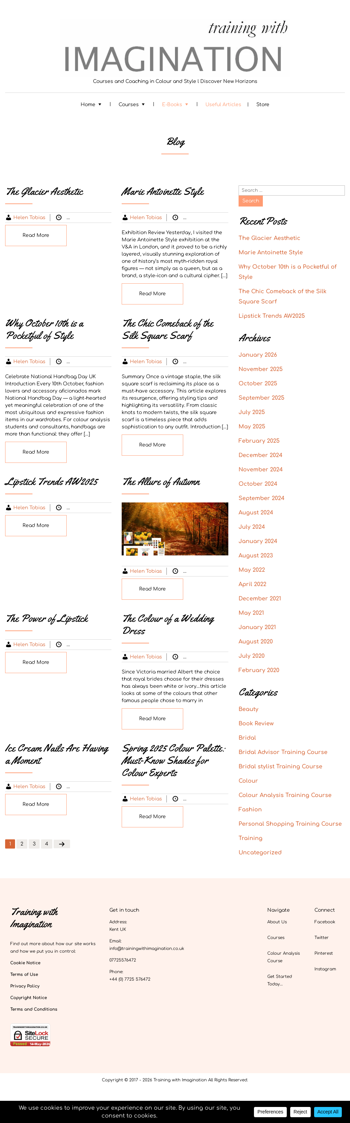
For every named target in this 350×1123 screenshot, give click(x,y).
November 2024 (261, 470)
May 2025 (252, 427)
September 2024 (261, 498)
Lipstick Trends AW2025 (272, 316)
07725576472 (122, 960)
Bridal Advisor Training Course (283, 752)
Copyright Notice (28, 997)
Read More (36, 235)
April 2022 (252, 584)
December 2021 (260, 599)
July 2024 (252, 527)
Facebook (324, 922)
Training (250, 838)
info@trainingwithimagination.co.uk (146, 948)
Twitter (321, 937)
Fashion (108, 361)
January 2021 (257, 627)
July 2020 (252, 656)
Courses (129, 104)
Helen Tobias (29, 217)
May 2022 (252, 570)
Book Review (256, 724)
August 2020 (256, 642)
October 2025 (258, 384)
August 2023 (256, 556)
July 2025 (252, 412)
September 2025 (261, 398)
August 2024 (256, 513)
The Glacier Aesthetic (269, 238)
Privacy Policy (24, 986)
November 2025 (261, 369)
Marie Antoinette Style (271, 253)
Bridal (204, 656)
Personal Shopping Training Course (290, 824)
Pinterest (323, 953)
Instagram (325, 969)
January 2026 (258, 355)
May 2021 (251, 613)
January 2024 (258, 541)
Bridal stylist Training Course (280, 767)
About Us (277, 922)
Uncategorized (215, 217)
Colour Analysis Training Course (285, 795)
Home (88, 104)
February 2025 (259, 441)
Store (262, 104)
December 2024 (260, 455)
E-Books (172, 104)
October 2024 (258, 484)
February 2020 (259, 670)
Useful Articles (223, 104)
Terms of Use (24, 974)
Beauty (89, 644)
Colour (88, 217)
